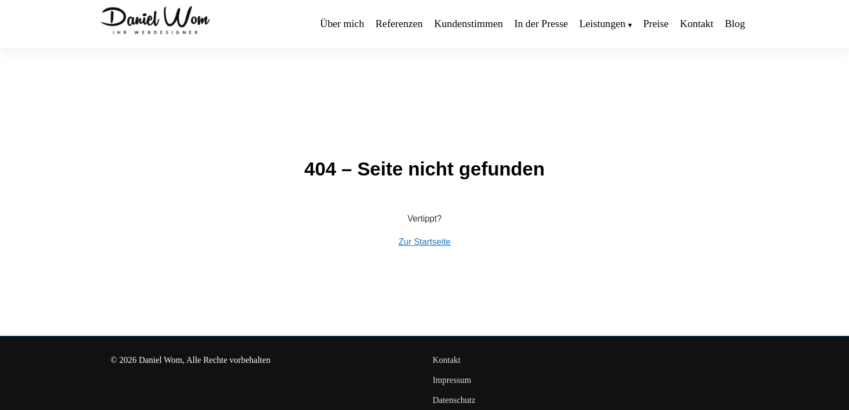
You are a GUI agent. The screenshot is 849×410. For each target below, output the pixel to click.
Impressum (452, 380)
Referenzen (399, 23)
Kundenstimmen (468, 23)
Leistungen (602, 23)
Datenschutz (454, 400)
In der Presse (541, 23)
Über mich (342, 23)
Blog (735, 23)
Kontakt (697, 23)
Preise (656, 23)
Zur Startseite (424, 241)
